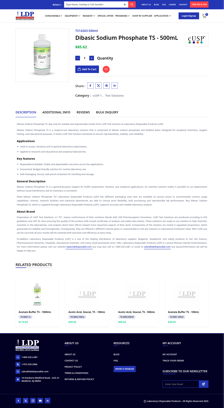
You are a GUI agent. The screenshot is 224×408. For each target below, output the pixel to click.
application (163, 15)
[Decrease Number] (77, 58)
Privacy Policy (73, 366)
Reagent (89, 15)
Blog (116, 354)
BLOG (156, 4)
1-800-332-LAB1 (27, 357)
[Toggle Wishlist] (106, 69)
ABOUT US (146, 4)
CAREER (172, 4)
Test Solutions (114, 95)
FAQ (164, 4)
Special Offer (105, 15)
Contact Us (71, 360)
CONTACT (183, 4)
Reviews (83, 112)
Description (26, 112)
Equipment (73, 15)
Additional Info (56, 112)
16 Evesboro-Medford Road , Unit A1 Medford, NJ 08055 (37, 379)
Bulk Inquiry (107, 112)
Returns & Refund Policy (79, 379)
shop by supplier (142, 15)
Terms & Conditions (76, 373)
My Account (170, 354)
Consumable (54, 15)
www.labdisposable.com (79, 246)
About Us (70, 354)
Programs (123, 15)
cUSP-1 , (98, 95)
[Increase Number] (91, 58)
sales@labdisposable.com (157, 246)
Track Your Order (173, 360)
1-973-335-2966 (26, 364)
